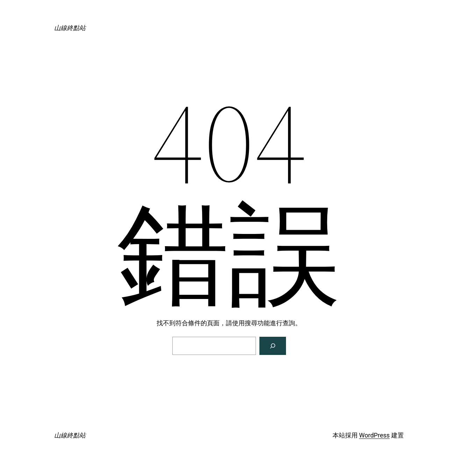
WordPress (374, 435)
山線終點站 (70, 27)
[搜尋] (272, 346)
